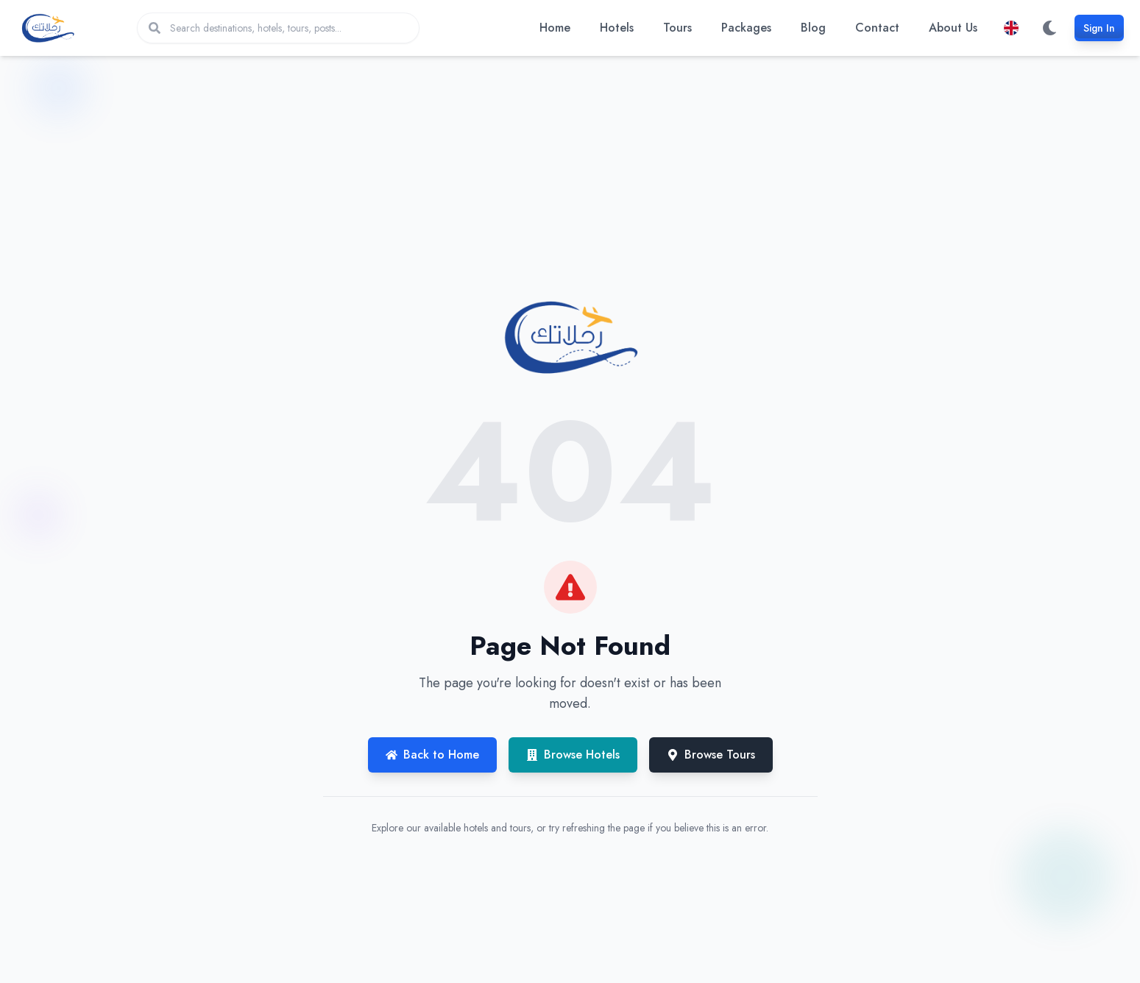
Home (554, 27)
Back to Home (432, 754)
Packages (746, 27)
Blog (813, 27)
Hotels (617, 27)
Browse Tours (711, 754)
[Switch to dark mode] (1049, 28)
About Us (953, 27)
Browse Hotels (573, 754)
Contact (877, 27)
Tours (677, 27)
